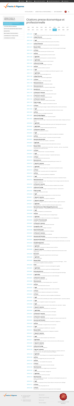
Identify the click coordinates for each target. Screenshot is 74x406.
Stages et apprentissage (44, 397)
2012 (46, 29)
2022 (46, 27)
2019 (59, 27)
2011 (50, 29)
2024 (37, 27)
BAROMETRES (7, 31)
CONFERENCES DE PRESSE (9, 38)
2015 (33, 29)
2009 (59, 29)
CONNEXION (65, 1)
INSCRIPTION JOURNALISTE (53, 1)
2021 (50, 27)
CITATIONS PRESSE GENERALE (10, 26)
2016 (29, 29)
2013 (42, 29)
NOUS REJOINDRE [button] (58, 11)
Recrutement (41, 394)
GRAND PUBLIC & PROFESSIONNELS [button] (44, 11)
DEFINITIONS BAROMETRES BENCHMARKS (13, 28)
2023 (41, 27)
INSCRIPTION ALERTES (39, 1)
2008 (63, 29)
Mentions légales (42, 402)
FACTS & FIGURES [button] (29, 11)
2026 (28, 27)
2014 (37, 29)
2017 (67, 27)
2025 (33, 27)
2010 (55, 29)
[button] (68, 11)
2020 (54, 27)
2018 (63, 27)
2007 (68, 29)
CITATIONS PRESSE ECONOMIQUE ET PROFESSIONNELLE (12, 24)
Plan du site (41, 400)
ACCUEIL (21, 1)
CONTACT (29, 1)
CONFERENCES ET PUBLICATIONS (11, 35)
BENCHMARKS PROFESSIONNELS (11, 33)
